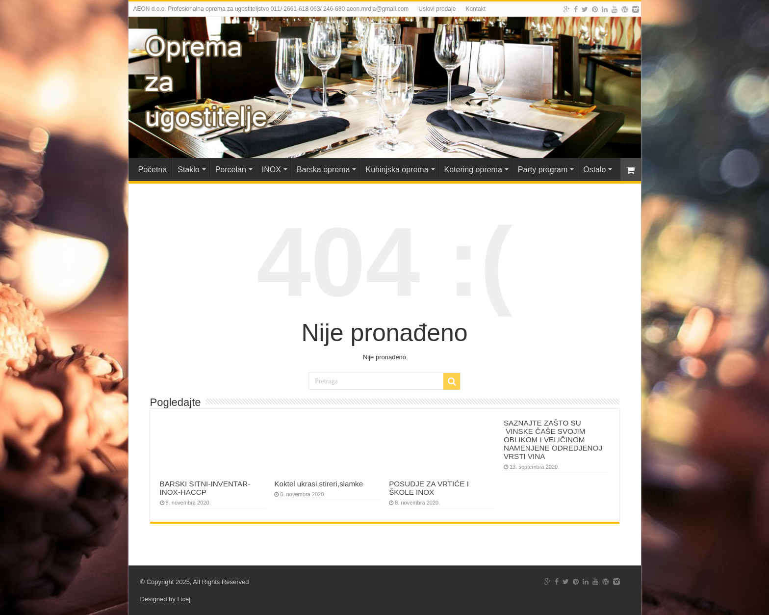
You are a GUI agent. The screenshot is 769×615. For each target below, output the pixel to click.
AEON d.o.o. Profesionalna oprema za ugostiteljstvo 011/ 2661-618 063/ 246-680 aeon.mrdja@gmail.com (271, 8)
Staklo (188, 169)
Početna (152, 169)
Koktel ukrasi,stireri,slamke (318, 484)
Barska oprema (323, 169)
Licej (183, 599)
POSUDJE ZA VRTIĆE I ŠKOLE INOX (429, 488)
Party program (542, 169)
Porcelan (230, 169)
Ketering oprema (473, 169)
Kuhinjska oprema (396, 169)
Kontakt (475, 8)
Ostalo (594, 169)
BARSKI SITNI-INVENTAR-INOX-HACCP (205, 488)
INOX (271, 169)
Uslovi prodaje (437, 8)
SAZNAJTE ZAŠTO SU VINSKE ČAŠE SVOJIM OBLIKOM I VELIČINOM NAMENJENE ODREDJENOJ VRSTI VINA (553, 439)
